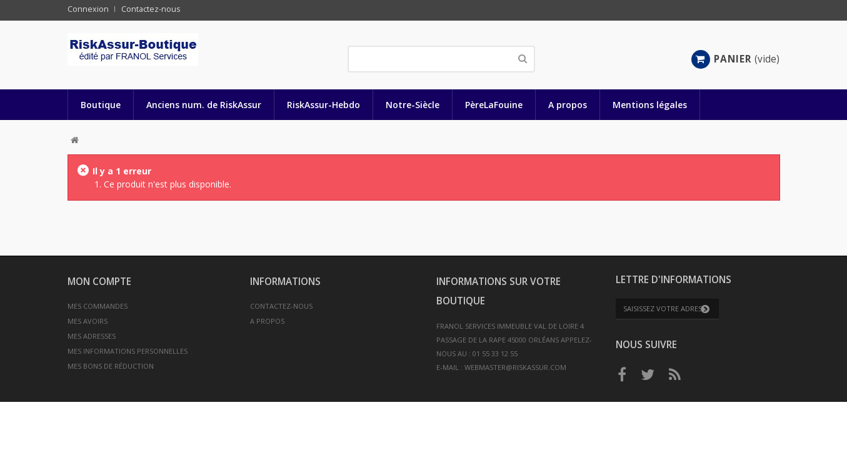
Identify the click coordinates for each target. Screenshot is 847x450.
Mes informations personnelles (128, 351)
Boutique (101, 105)
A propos (567, 105)
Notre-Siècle (412, 105)
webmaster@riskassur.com (515, 367)
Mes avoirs (88, 321)
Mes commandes (98, 306)
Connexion (88, 9)
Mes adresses (92, 336)
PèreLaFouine (494, 105)
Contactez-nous (151, 9)
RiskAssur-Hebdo (323, 105)
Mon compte (99, 281)
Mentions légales (650, 105)
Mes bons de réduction (111, 366)
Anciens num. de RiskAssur (203, 105)
